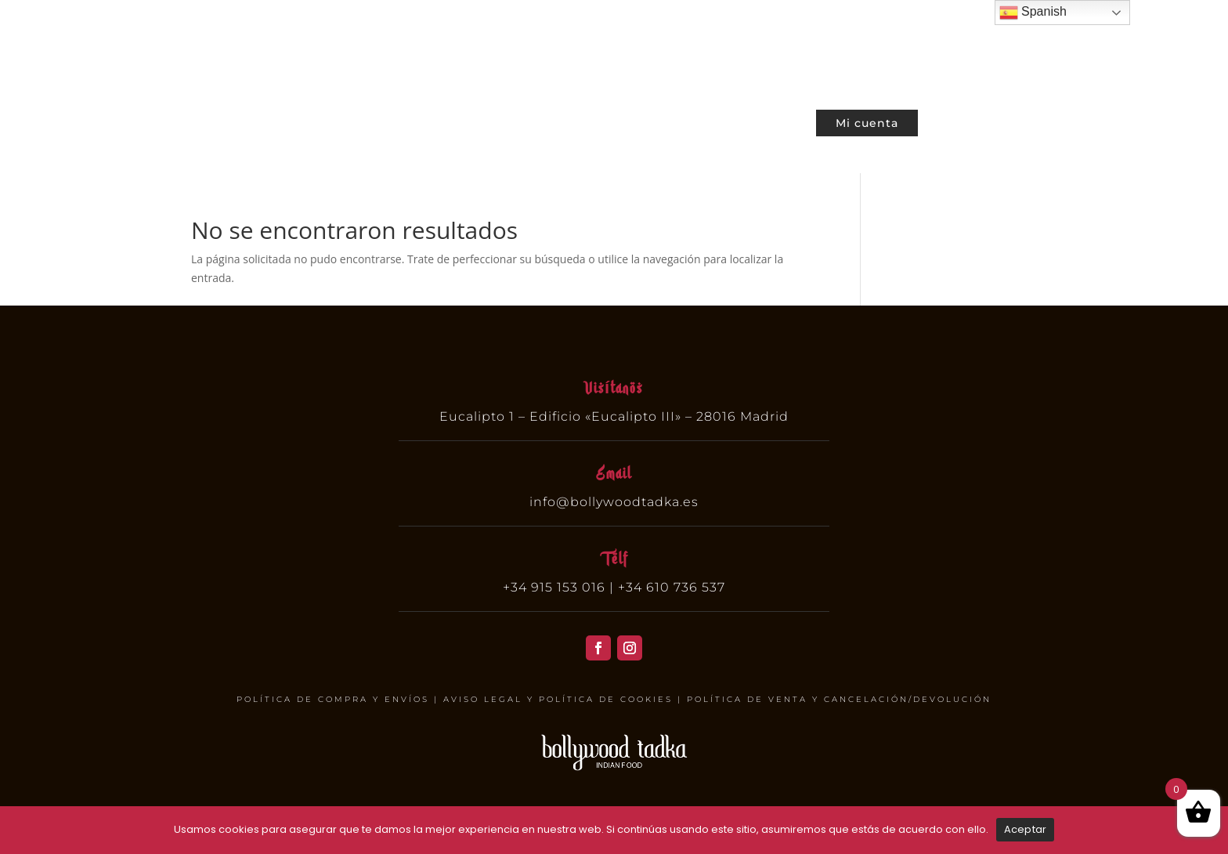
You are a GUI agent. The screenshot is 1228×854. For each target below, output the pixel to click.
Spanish (1033, 12)
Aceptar (1025, 829)
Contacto (770, 121)
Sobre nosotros (560, 121)
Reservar (466, 121)
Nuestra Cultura (675, 121)
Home (330, 121)
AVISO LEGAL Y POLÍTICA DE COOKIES (558, 699)
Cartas (386, 121)
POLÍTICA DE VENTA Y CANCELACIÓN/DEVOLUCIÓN (839, 699)
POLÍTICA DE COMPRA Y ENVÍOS (333, 699)
